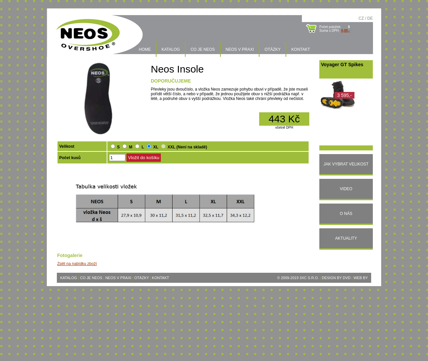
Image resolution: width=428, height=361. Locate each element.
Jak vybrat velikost (346, 164)
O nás (346, 213)
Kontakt (300, 49)
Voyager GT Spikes (342, 64)
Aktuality (346, 238)
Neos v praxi (240, 49)
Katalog (171, 49)
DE (370, 18)
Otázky (272, 49)
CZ (361, 18)
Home (145, 49)
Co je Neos (203, 49)
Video (346, 189)
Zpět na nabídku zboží (77, 263)
